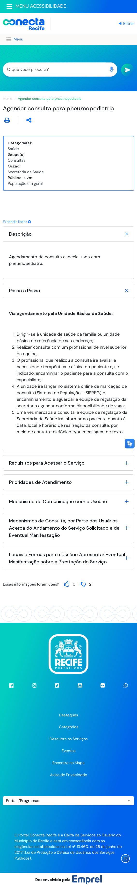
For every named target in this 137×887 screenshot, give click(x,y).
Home (7, 98)
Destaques (68, 715)
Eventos (69, 750)
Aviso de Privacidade (68, 774)
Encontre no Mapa (68, 762)
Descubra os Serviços (69, 738)
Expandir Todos (17, 222)
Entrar (126, 23)
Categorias (68, 726)
